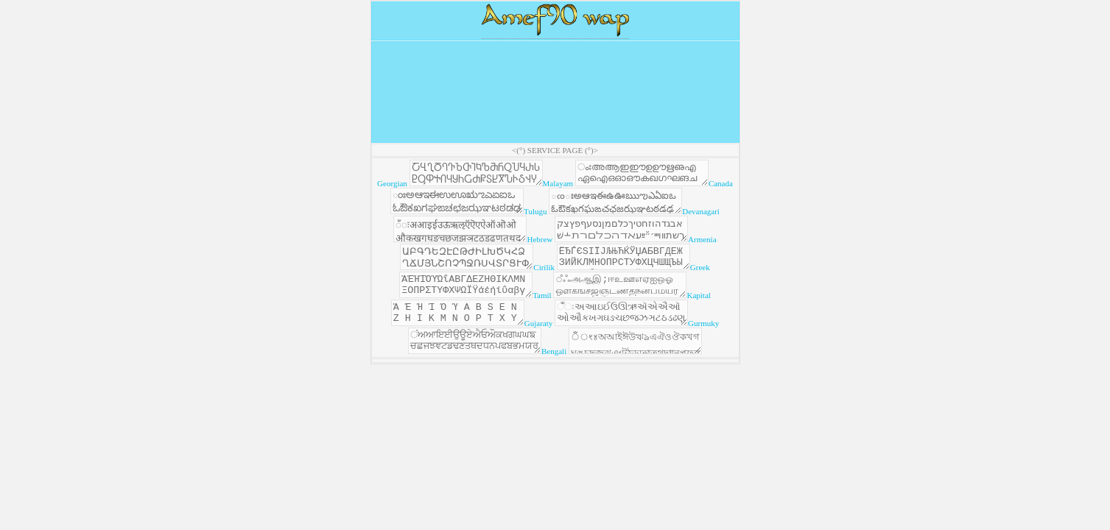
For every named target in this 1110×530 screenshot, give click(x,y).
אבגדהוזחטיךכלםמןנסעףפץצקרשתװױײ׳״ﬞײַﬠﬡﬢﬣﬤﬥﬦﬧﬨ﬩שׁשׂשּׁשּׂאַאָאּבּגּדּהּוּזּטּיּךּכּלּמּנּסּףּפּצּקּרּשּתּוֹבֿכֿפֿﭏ (663, 240)
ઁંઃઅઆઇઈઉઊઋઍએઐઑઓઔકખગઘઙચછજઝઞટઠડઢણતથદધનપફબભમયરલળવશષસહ (629, 337)
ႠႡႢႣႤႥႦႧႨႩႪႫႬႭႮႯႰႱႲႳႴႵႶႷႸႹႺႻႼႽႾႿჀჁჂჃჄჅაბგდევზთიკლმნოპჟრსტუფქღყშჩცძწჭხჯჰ (481, 175)
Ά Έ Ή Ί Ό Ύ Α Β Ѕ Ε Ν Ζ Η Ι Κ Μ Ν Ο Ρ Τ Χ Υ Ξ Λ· (450, 337)
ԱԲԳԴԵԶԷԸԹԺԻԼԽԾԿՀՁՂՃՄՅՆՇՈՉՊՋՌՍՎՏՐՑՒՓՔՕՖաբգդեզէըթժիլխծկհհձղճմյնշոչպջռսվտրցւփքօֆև (484, 272)
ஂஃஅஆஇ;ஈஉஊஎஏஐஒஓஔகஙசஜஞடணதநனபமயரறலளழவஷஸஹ (638, 304)
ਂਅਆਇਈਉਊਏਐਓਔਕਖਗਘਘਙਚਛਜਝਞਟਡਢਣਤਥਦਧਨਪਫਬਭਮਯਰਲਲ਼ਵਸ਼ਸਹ (467, 369)
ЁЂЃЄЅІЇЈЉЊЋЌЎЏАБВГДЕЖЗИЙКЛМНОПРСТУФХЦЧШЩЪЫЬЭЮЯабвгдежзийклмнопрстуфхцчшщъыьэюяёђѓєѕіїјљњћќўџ (656, 272)
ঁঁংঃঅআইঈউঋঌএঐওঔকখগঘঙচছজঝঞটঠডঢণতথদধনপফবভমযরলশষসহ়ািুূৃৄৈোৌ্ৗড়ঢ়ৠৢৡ (643, 369)
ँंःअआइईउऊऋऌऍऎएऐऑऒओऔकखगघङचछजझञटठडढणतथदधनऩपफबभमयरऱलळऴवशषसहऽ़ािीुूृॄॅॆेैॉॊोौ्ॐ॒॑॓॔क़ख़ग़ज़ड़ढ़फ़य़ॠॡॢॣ (486, 240)
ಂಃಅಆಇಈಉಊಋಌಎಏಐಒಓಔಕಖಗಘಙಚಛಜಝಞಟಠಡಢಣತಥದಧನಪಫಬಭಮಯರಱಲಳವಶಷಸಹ (481, 207)
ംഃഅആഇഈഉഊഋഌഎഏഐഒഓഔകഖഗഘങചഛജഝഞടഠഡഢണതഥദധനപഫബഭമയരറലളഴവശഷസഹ (661, 175)
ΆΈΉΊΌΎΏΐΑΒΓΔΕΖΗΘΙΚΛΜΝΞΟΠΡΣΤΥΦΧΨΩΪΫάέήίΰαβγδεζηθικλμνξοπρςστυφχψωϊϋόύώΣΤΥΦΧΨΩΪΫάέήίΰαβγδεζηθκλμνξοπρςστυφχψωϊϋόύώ (470, 304)
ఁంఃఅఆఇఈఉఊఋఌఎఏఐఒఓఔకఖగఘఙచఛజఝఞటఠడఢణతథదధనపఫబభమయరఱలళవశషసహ (654, 207)
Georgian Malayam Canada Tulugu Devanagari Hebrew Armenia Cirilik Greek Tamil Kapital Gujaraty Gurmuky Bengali (555, 284)
